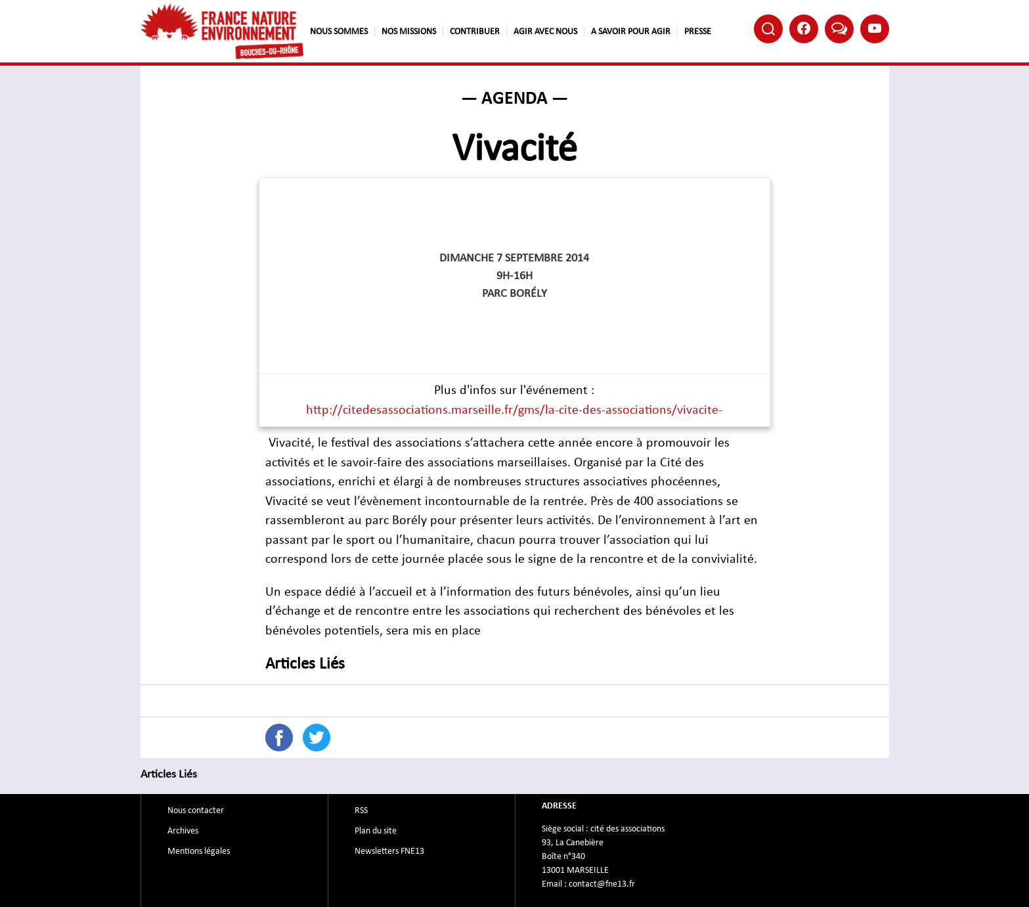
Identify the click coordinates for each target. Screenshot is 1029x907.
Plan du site (376, 831)
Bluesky (839, 28)
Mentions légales (198, 851)
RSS (361, 810)
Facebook (804, 28)
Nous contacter (195, 810)
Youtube (875, 28)
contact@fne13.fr (602, 884)
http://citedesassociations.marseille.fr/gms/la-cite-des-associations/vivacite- (514, 409)
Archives (182, 831)
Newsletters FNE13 (389, 851)
